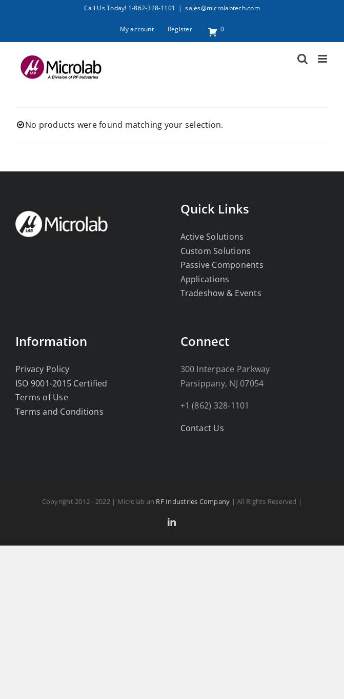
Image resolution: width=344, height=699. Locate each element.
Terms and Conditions (59, 411)
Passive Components (222, 264)
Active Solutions (212, 236)
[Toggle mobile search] (302, 58)
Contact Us (202, 428)
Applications (205, 279)
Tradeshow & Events (220, 293)
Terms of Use (41, 397)
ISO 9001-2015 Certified (61, 383)
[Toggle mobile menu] (323, 58)
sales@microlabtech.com (222, 8)
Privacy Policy (42, 369)
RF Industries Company (193, 501)
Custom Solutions (215, 251)
